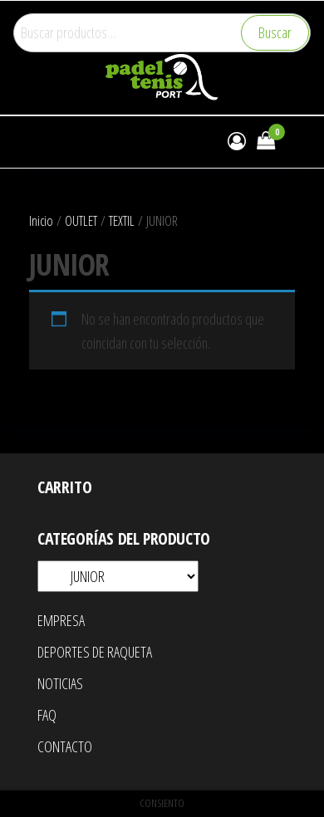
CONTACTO (64, 746)
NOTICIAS (60, 683)
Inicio (41, 220)
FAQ (46, 715)
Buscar (275, 32)
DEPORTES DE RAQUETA (94, 652)
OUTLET (81, 220)
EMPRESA (61, 620)
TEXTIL (122, 220)
